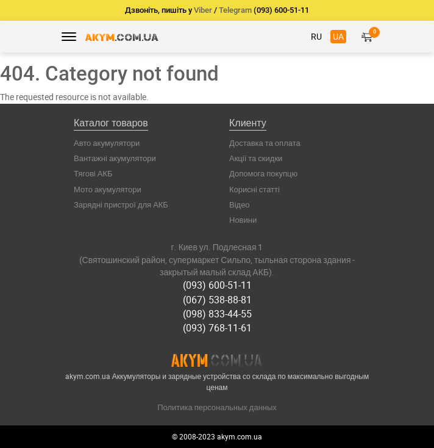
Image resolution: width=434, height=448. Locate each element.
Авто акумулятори (107, 142)
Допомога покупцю (263, 173)
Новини (243, 219)
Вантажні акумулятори (115, 158)
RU (316, 36)
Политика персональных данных (217, 407)
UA (338, 36)
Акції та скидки (255, 158)
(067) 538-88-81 (217, 299)
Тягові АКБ (93, 173)
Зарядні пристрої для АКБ (121, 204)
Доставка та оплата (265, 142)
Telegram (235, 10)
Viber (203, 10)
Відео (239, 204)
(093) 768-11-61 (217, 327)
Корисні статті (254, 189)
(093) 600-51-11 (217, 285)
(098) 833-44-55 (217, 313)
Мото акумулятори (107, 189)
